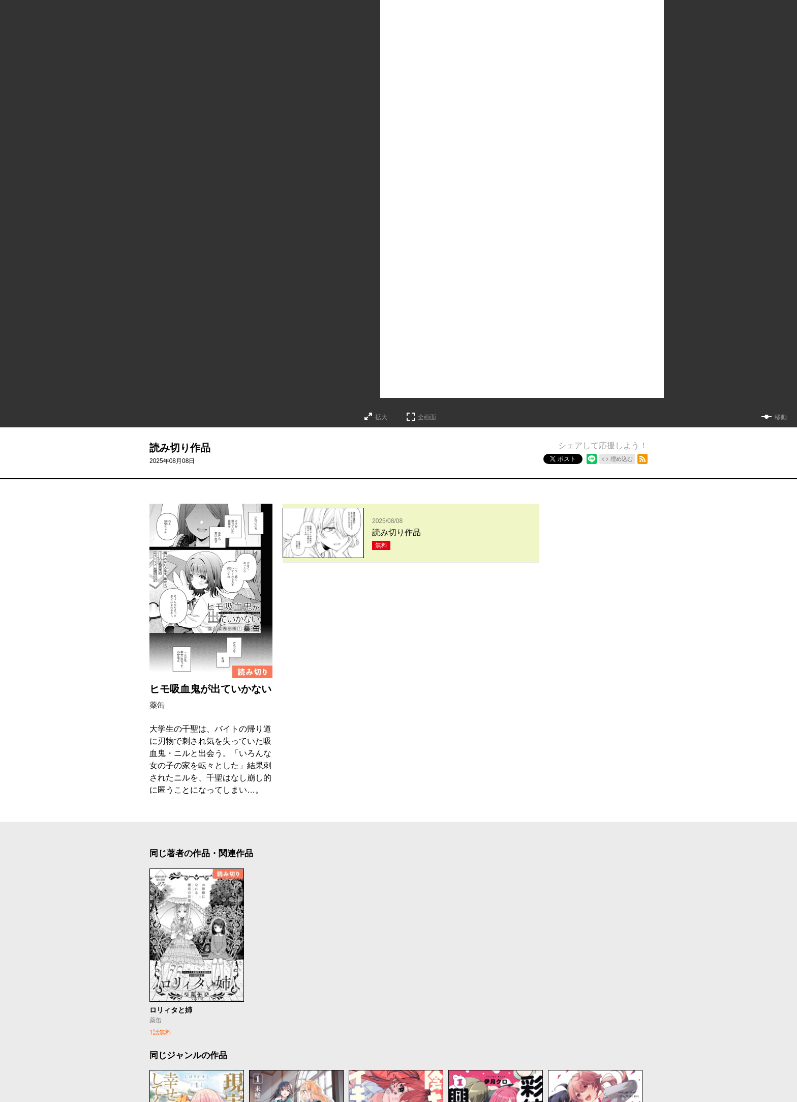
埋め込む (621, 459)
